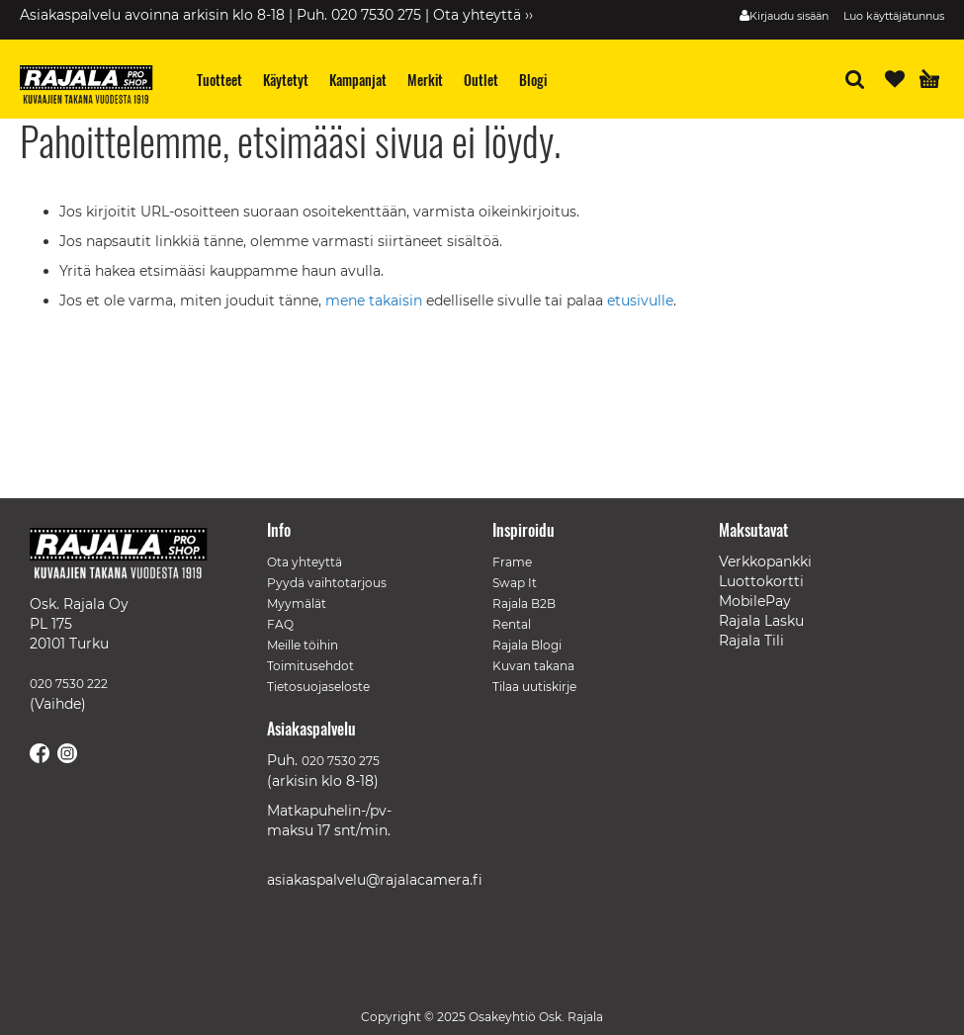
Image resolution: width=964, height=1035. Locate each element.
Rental (511, 624)
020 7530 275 (341, 760)
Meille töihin (302, 645)
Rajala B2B (524, 603)
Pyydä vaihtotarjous (327, 582)
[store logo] (94, 87)
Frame (512, 562)
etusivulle (640, 300)
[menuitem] (220, 79)
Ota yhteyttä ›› (483, 15)
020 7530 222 (69, 683)
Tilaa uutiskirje (534, 686)
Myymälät (296, 603)
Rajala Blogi (527, 645)
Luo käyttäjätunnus (893, 16)
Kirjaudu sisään (789, 16)
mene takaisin (375, 300)
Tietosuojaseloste (318, 686)
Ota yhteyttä (304, 562)
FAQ (280, 624)
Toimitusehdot (310, 665)
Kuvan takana (533, 665)
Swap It (514, 582)
